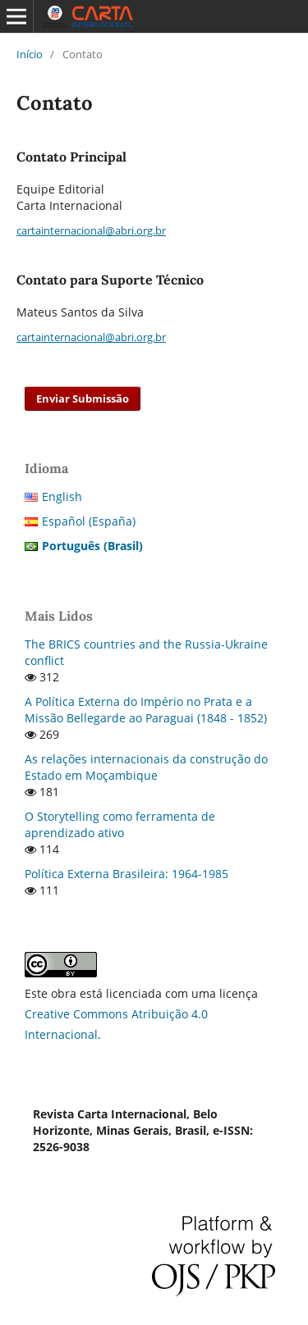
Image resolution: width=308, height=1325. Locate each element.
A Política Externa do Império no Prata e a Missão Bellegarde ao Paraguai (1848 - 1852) (146, 710)
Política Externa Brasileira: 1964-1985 (126, 873)
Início (29, 54)
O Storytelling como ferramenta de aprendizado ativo (120, 824)
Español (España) (89, 521)
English (62, 496)
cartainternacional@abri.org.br (91, 230)
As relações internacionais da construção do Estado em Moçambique (146, 767)
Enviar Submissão (82, 398)
